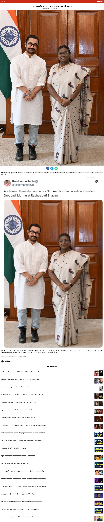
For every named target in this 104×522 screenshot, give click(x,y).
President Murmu (22, 356)
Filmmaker (4, 356)
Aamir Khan (14, 356)
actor (9, 356)
